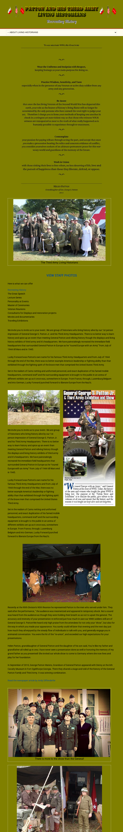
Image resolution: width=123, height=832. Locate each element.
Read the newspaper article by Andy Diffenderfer (31, 680)
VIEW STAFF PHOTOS (61, 275)
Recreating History (17, 290)
